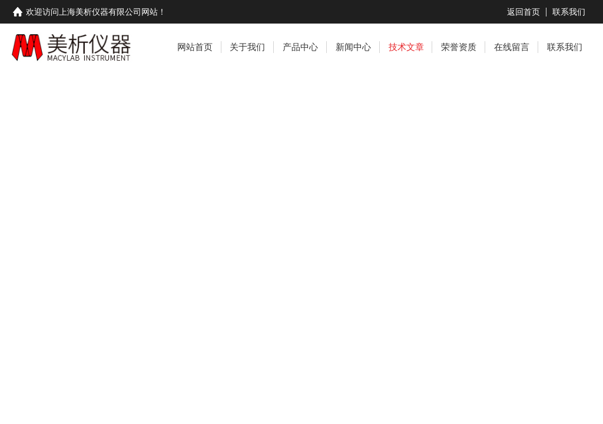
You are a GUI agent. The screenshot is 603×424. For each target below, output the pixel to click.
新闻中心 (353, 47)
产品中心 (300, 47)
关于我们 (247, 47)
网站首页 (195, 47)
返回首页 (523, 11)
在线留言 (511, 47)
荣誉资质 (458, 47)
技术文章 (406, 47)
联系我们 (568, 11)
